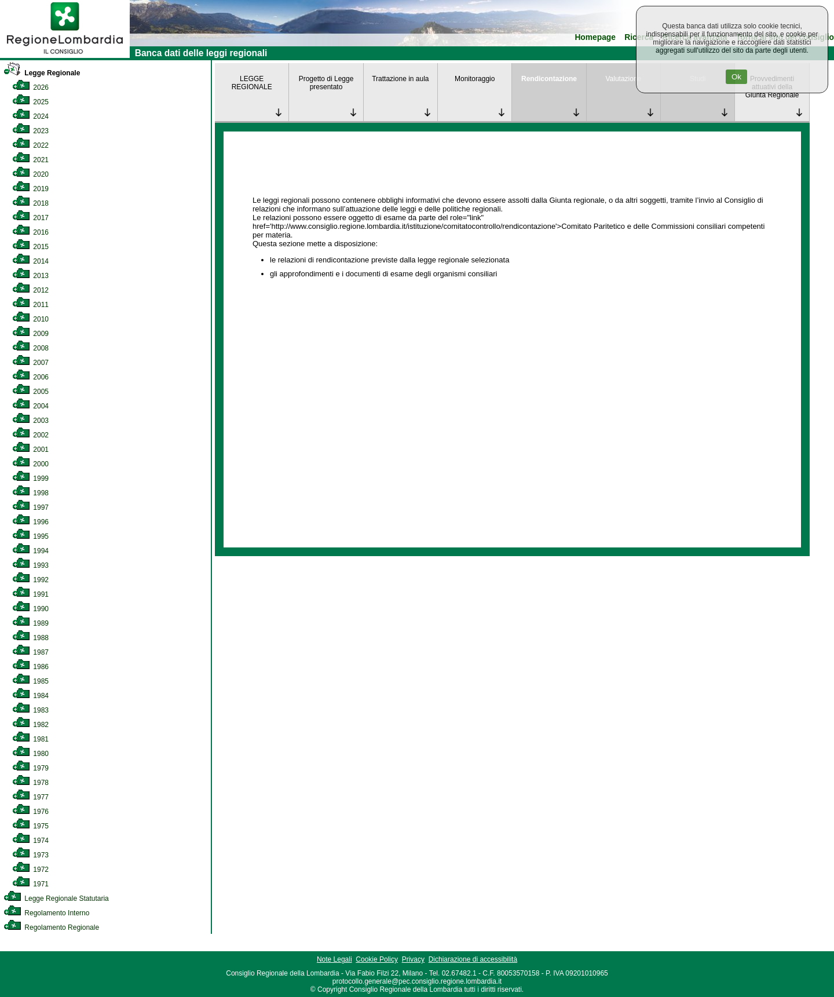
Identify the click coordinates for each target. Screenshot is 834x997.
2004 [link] (30, 406)
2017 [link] (30, 218)
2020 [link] (30, 174)
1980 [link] (30, 754)
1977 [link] (30, 797)
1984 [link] (30, 696)
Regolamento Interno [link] (46, 913)
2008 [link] (30, 348)
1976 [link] (30, 812)
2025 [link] (30, 102)
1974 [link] (30, 841)
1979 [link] (30, 768)
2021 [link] (30, 160)
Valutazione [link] (623, 79)
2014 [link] (30, 261)
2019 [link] (30, 189)
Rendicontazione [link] (549, 79)
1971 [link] (30, 884)
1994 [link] (30, 551)
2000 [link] (30, 464)
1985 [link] (30, 681)
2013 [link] (30, 276)
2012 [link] (30, 290)
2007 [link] (30, 363)
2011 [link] (30, 305)
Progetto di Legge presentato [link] (326, 83)
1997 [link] (30, 507)
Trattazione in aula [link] (400, 79)
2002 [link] (30, 435)
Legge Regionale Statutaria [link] (56, 898)
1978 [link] (30, 783)
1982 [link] (30, 725)
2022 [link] (30, 145)
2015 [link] (30, 247)
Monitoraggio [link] (475, 79)
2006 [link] (30, 377)
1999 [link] (30, 478)
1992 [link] (30, 580)
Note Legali (334, 959)
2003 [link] (30, 421)
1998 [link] (30, 493)
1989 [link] (30, 623)
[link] (65, 56)
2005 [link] (30, 392)
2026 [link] (30, 87)
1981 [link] (30, 739)
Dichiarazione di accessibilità (473, 959)
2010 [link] (30, 319)
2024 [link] (30, 116)
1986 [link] (30, 667)
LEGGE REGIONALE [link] (252, 83)
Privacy (413, 959)
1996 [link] (30, 522)
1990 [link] (30, 609)
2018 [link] (30, 203)
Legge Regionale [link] (41, 73)
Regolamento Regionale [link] (51, 927)
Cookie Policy (377, 959)
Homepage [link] (595, 37)
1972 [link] (30, 869)
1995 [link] (30, 536)
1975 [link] (30, 826)
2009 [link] (30, 334)
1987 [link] (30, 652)
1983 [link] (30, 710)
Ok (736, 76)
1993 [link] (30, 565)
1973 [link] (30, 855)
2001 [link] (30, 449)
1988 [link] (30, 638)
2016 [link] (30, 232)
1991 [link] (30, 594)
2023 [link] (30, 131)
